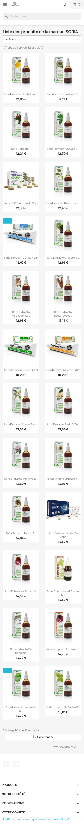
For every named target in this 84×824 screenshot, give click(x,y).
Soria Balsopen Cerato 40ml (21, 257)
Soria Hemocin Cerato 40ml (21, 370)
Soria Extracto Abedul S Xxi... (63, 203)
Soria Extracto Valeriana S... (21, 479)
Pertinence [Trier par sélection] (42, 39)
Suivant (47, 737)
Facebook (6, 764)
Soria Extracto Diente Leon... (21, 94)
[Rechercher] (42, 16)
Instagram (16, 764)
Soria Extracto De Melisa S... (63, 707)
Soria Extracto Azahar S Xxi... (21, 424)
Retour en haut (65, 747)
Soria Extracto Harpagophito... (21, 313)
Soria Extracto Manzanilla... (63, 479)
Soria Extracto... (21, 148)
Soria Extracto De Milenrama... (21, 650)
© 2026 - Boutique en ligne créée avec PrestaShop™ (36, 819)
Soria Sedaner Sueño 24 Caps (63, 535)
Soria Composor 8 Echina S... (63, 649)
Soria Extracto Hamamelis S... (21, 708)
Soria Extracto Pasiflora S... (63, 94)
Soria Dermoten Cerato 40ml (63, 370)
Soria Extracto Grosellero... (63, 257)
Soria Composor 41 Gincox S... (63, 593)
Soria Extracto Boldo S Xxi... (63, 424)
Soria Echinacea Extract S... (21, 591)
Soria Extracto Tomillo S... (21, 533)
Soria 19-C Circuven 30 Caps (21, 203)
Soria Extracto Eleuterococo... (63, 313)
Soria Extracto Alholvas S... (63, 148)
